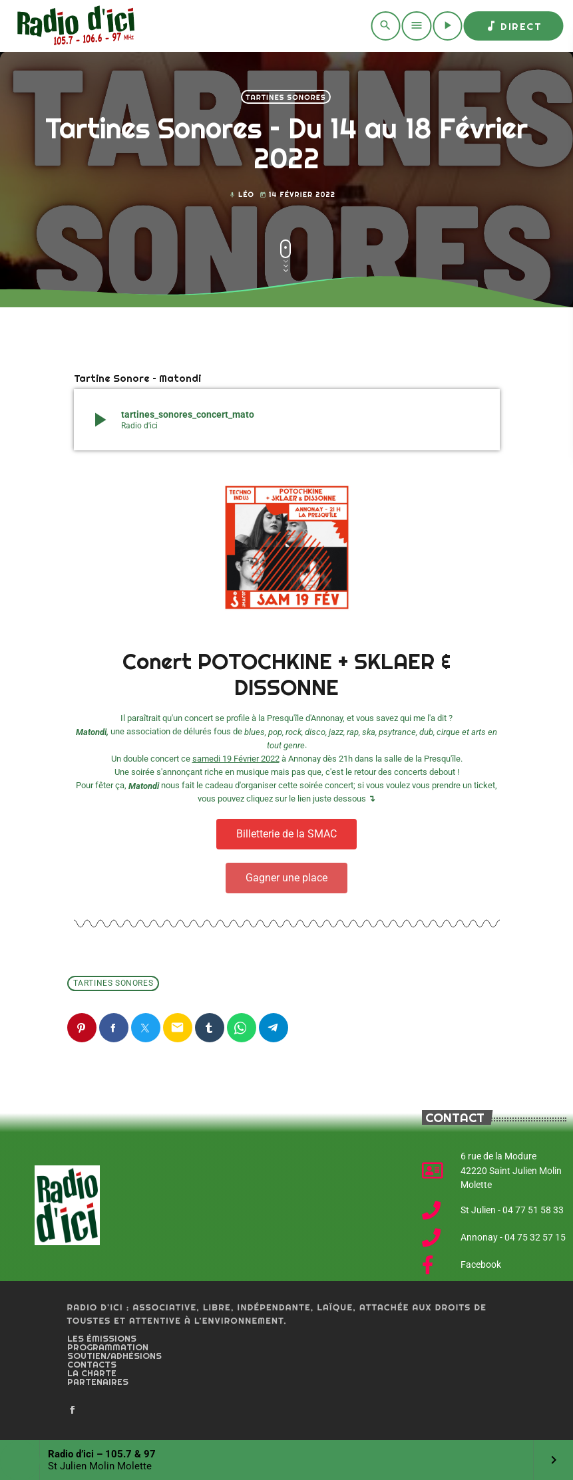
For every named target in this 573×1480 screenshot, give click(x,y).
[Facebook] (72, 1410)
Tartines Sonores (285, 97)
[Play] (447, 26)
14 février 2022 (297, 195)
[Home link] (73, 26)
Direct (513, 26)
